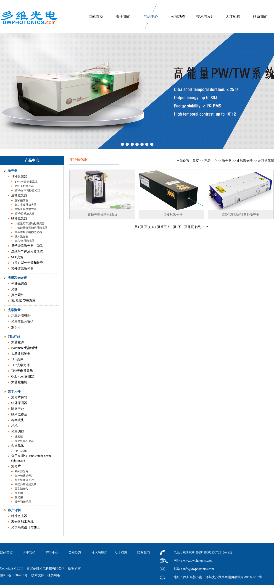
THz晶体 (17, 359)
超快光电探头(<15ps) (102, 214)
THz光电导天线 (22, 371)
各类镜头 (17, 420)
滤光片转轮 (19, 397)
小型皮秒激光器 (171, 214)
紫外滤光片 (21, 471)
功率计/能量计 (21, 315)
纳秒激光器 (19, 218)
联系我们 (260, 16)
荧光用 (19, 497)
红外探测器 (19, 403)
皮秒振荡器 (21, 200)
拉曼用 (19, 493)
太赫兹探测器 (20, 353)
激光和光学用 (23, 501)
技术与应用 (205, 16)
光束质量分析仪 (22, 321)
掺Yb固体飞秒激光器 (27, 190)
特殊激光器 (19, 516)
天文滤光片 (21, 488)
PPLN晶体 (21, 451)
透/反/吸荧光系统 (23, 300)
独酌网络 (53, 575)
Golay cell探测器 (22, 376)
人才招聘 (233, 16)
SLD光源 (17, 257)
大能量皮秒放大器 (26, 209)
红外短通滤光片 (24, 480)
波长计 (16, 327)
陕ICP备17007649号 (13, 575)
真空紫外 (17, 295)
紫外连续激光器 (22, 268)
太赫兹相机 (19, 382)
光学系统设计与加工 (25, 527)
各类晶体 (17, 446)
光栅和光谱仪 (17, 278)
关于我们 (123, 16)
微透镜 (19, 436)
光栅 (14, 289)
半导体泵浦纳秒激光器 (28, 232)
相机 (14, 426)
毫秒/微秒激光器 (24, 240)
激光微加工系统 (22, 521)
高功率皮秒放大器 (26, 204)
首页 (195, 161)
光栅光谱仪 (19, 283)
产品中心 (150, 16)
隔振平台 (17, 408)
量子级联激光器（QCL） (28, 245)
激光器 (12, 171)
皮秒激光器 (19, 195)
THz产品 (14, 336)
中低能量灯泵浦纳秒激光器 (31, 227)
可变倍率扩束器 (24, 441)
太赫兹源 (17, 342)
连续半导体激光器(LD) (27, 251)
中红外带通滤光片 (26, 484)
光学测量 (14, 310)
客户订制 (14, 510)
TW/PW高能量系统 (26, 181)
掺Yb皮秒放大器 (24, 213)
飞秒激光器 (19, 176)
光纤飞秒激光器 (24, 186)
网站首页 (96, 16)
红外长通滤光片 (24, 475)
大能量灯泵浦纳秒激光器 (30, 223)
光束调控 (17, 431)
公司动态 (178, 16)
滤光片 (16, 466)
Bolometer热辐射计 (24, 348)
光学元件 (14, 391)
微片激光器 (21, 236)
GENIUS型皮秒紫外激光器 (240, 214)
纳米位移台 (19, 414)
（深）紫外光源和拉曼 (27, 263)
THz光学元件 (20, 365)
